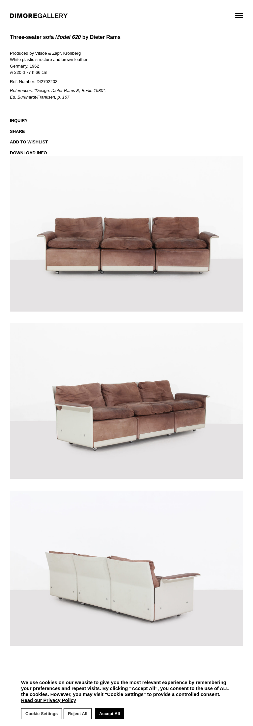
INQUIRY (19, 120)
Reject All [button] (77, 713)
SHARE (17, 131)
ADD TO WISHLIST (29, 141)
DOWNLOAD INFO (28, 152)
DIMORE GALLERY (39, 15)
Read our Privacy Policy (48, 700)
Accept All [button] (109, 713)
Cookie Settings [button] (41, 713)
